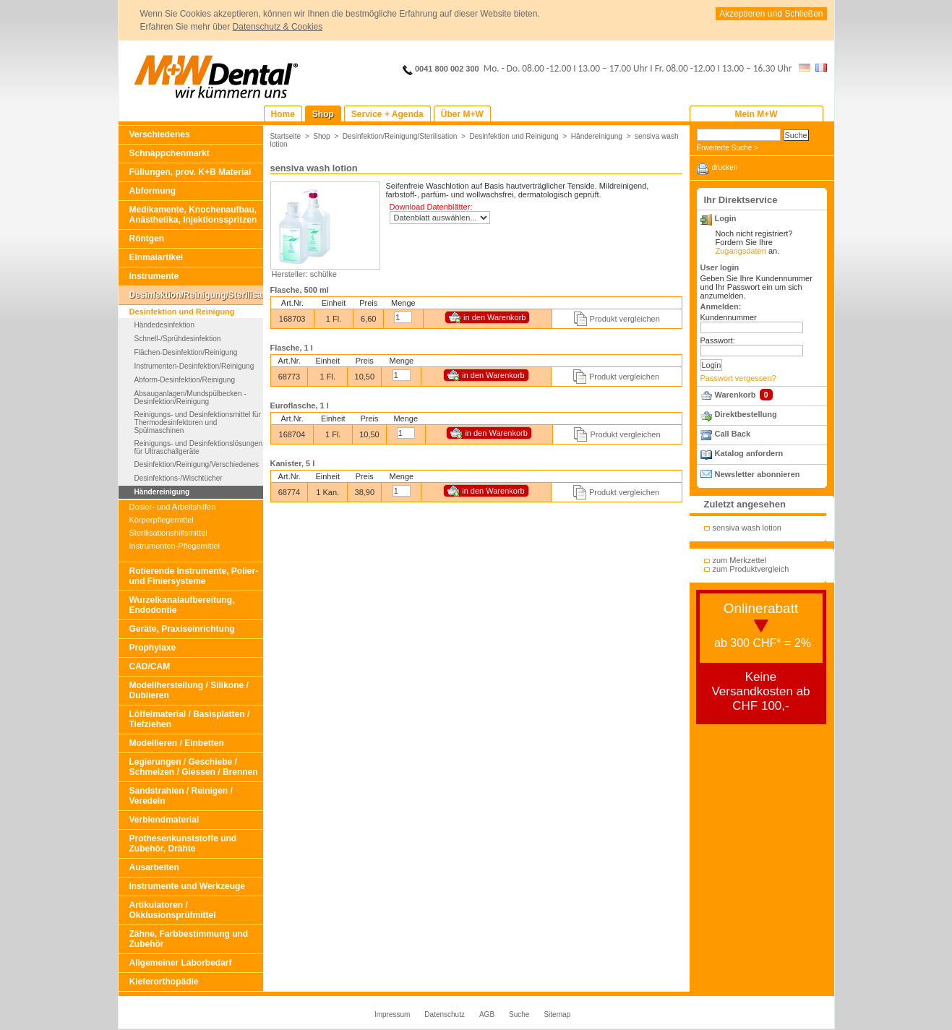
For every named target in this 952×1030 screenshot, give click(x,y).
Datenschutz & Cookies (278, 27)
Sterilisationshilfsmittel (168, 532)
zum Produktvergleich (751, 569)
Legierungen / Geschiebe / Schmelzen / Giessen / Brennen (193, 767)
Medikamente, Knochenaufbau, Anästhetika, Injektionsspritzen (193, 215)
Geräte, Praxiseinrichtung (182, 629)
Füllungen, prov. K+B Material (190, 172)
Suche (519, 1014)
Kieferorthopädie (164, 982)
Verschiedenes (159, 134)
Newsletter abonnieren (757, 474)
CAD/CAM (150, 666)
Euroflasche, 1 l (299, 405)
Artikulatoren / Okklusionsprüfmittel (172, 910)
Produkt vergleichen (625, 318)
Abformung (152, 191)
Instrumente (154, 276)
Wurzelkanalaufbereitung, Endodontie (182, 605)
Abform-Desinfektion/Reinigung (185, 380)
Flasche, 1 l (291, 347)
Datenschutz (444, 1014)
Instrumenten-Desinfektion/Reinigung (194, 366)
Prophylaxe (152, 648)
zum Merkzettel (740, 560)
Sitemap (557, 1014)
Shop (321, 136)
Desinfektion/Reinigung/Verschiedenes (197, 464)
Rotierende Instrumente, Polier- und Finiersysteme (194, 576)
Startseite (285, 136)
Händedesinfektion (164, 325)
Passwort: (717, 340)
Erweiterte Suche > (727, 148)
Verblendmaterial (164, 820)
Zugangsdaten (741, 250)
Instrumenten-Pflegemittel (174, 545)
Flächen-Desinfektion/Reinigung (186, 352)
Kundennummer (728, 317)
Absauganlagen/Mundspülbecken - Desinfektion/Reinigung (190, 397)
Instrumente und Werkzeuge (187, 886)
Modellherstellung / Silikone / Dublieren (189, 690)
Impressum (392, 1014)
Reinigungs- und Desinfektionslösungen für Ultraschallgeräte (198, 447)
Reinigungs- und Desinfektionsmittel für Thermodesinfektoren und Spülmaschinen (197, 422)
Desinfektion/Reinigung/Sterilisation (196, 295)
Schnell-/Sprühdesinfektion (177, 339)
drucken (725, 167)
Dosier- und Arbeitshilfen (172, 506)
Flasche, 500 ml (299, 290)
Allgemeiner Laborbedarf (180, 963)
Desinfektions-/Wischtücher (178, 478)
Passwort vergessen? (738, 378)
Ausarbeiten (154, 867)
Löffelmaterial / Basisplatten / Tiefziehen (189, 719)
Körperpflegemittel (161, 519)
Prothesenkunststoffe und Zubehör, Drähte (183, 843)
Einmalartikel (156, 257)
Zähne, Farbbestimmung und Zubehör (189, 939)
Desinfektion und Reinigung (182, 311)
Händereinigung (162, 492)
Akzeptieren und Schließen (771, 14)
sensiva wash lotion (747, 527)
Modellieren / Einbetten (176, 743)
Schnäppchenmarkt (169, 153)
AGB (486, 1014)
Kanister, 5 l (292, 463)
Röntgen (147, 238)
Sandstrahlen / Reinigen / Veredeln (181, 796)
